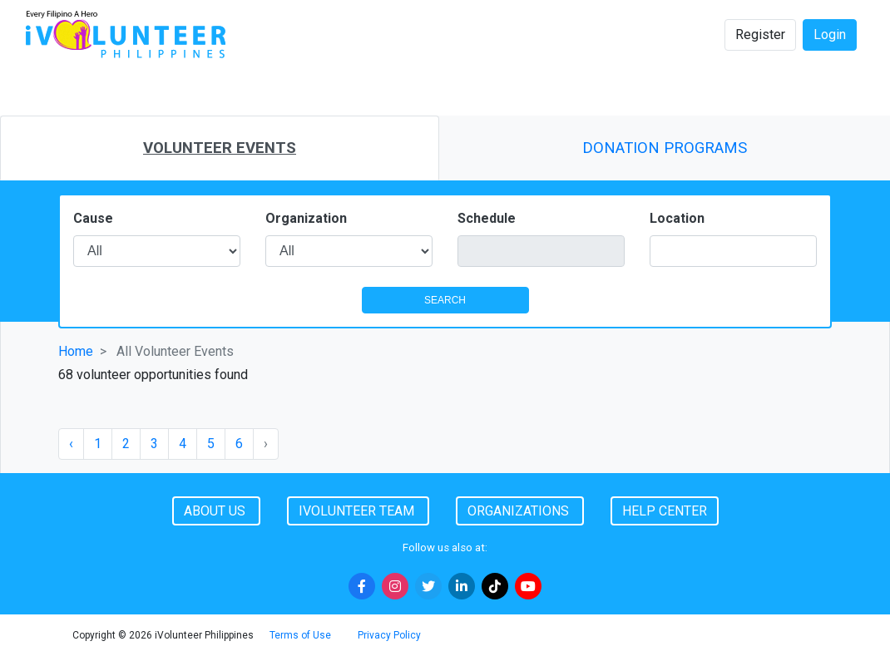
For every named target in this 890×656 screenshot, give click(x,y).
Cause (93, 218)
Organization (306, 218)
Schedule (486, 218)
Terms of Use (300, 635)
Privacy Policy (389, 635)
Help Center (664, 511)
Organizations (519, 511)
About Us (216, 511)
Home (75, 351)
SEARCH (445, 300)
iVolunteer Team (358, 511)
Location (677, 218)
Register (760, 34)
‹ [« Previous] (71, 443)
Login (829, 34)
